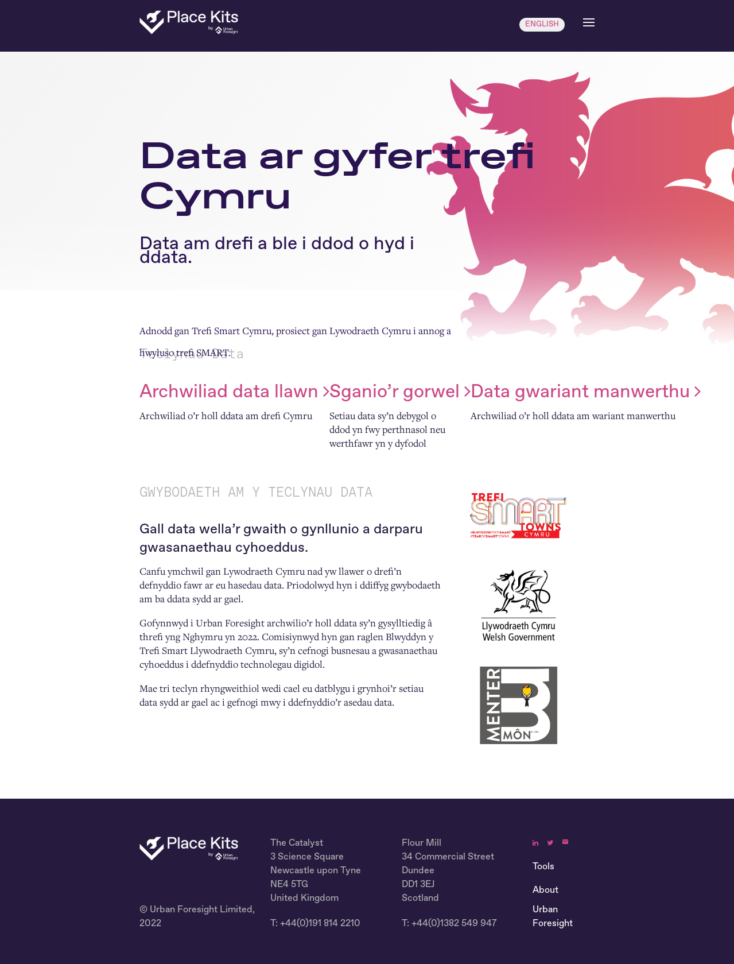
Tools (543, 867)
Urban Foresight (553, 916)
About (545, 890)
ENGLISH (542, 24)
